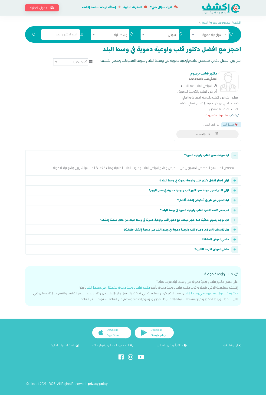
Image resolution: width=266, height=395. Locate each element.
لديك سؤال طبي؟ (164, 7)
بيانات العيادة (207, 134)
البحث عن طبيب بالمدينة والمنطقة (112, 345)
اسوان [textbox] (172, 35)
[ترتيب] (70, 61)
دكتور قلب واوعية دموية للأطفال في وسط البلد (118, 287)
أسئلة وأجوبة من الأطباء (172, 345)
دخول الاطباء (42, 8)
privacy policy (98, 384)
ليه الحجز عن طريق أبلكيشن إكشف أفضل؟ (203, 200)
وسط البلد (230, 124)
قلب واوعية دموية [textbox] (214, 35)
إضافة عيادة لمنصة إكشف (101, 7)
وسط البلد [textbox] (120, 35)
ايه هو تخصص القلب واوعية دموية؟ (206, 155)
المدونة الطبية (135, 7)
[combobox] (209, 34)
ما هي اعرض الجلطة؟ (215, 239)
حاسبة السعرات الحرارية (65, 345)
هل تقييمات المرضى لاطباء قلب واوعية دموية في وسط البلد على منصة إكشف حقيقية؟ (176, 229)
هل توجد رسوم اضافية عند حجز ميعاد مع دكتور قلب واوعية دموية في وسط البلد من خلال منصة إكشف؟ (164, 220)
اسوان (203, 22)
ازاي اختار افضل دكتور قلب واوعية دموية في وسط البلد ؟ (194, 180)
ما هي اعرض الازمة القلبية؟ (211, 249)
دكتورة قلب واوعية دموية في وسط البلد (211, 293)
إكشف (236, 22)
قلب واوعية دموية (220, 22)
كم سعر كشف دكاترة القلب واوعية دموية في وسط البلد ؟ (194, 210)
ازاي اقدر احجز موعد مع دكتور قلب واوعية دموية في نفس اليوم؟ (189, 190)
